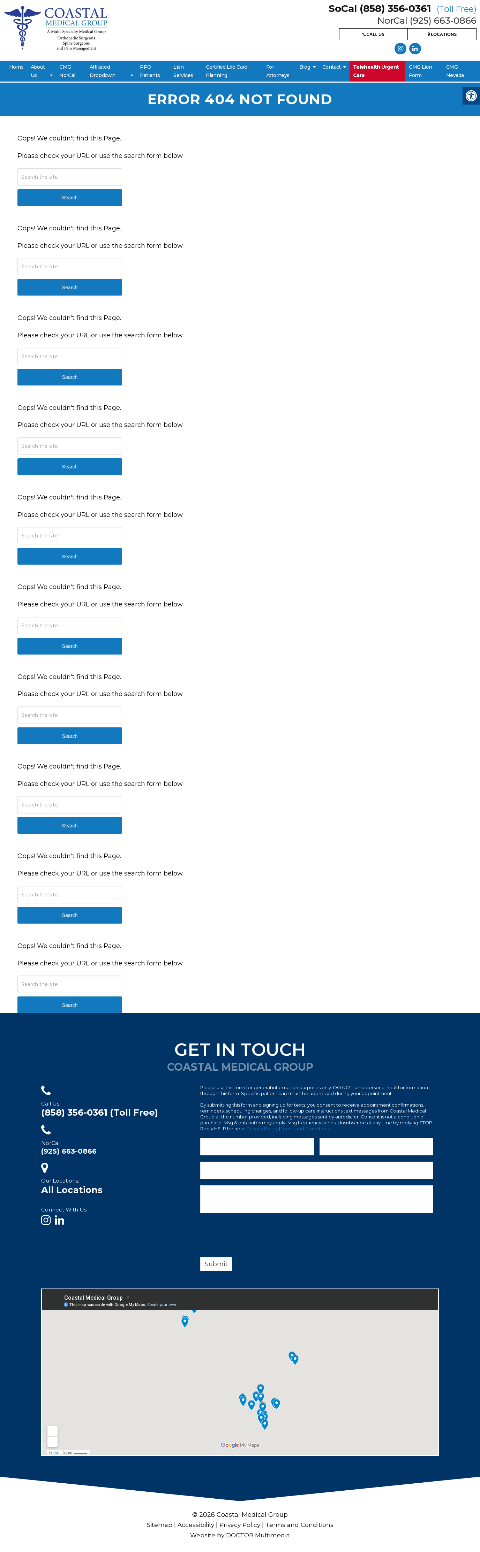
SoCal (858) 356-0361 (403, 8)
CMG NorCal (67, 71)
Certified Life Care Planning (226, 71)
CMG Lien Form (420, 71)
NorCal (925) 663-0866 (427, 20)
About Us (38, 71)
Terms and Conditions (305, 1128)
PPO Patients (150, 71)
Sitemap (156, 1525)
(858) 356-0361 (99, 1112)
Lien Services (183, 71)
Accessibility (194, 1525)
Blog (304, 67)
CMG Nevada (455, 71)
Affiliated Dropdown (102, 71)
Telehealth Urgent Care (376, 71)
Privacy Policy (262, 1128)
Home (16, 67)
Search (69, 197)
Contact (331, 67)
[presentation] (253, 1236)
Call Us (373, 35)
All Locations (72, 1189)
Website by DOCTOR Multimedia (240, 1535)
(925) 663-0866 (69, 1151)
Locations (442, 35)
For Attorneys (278, 71)
